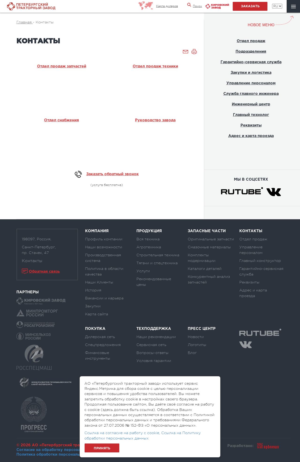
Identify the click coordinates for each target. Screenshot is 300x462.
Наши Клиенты (99, 282)
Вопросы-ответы (152, 353)
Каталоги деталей (204, 269)
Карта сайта (96, 314)
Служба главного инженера (251, 94)
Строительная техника (157, 255)
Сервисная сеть (151, 345)
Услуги (143, 271)
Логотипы (197, 345)
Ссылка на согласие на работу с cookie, (122, 433)
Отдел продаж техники (155, 66)
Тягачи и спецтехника (157, 263)
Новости (196, 337)
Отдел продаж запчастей (61, 66)
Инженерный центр (251, 104)
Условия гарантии (153, 361)
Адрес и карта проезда (251, 136)
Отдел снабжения (61, 120)
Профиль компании (103, 239)
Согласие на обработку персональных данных (62, 450)
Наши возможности (103, 247)
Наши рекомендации (156, 337)
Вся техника (148, 239)
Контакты (32, 260)
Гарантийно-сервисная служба (251, 62)
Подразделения (251, 51)
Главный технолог (251, 115)
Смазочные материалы (209, 247)
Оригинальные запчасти (211, 239)
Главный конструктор (260, 261)
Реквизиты (251, 125)
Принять (102, 448)
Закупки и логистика (251, 73)
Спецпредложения (103, 345)
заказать (250, 6)
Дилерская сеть (100, 337)
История (93, 290)
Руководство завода (155, 120)
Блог (192, 353)
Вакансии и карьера (104, 298)
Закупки (93, 306)
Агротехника (148, 247)
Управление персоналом (251, 83)
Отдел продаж (251, 41)
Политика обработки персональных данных (59, 454)
